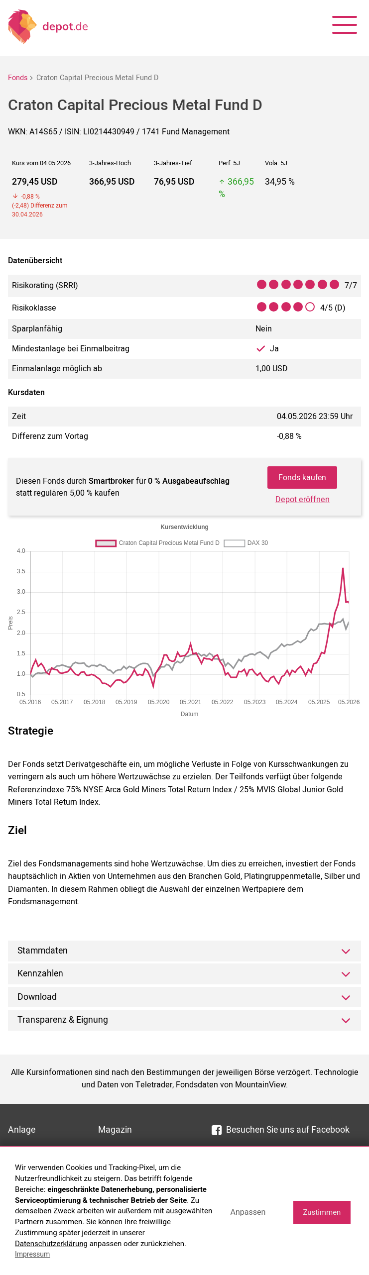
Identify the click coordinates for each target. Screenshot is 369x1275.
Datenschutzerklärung (51, 1243)
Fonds (17, 78)
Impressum (32, 1254)
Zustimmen (322, 1212)
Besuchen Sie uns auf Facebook (281, 1130)
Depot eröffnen (302, 501)
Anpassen (247, 1212)
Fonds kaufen (302, 478)
